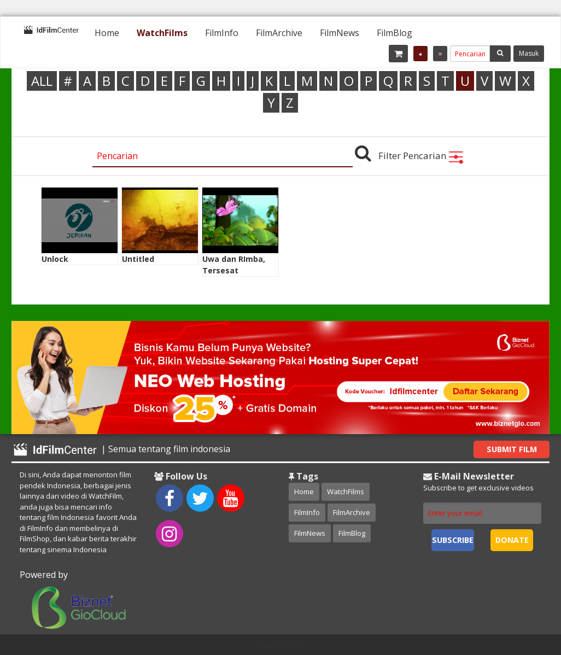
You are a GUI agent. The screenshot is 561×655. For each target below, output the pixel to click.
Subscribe (453, 540)
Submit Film (512, 449)
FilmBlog (394, 33)
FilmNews (339, 33)
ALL (41, 81)
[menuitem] (107, 32)
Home (107, 33)
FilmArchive (279, 33)
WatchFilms (162, 33)
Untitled (138, 259)
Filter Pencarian (421, 155)
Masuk (529, 53)
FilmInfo (221, 33)
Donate (512, 540)
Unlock (55, 259)
